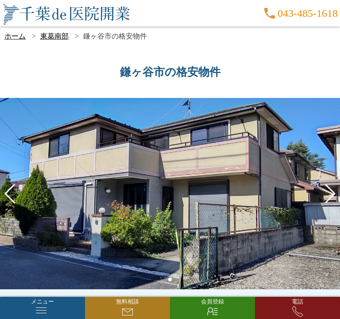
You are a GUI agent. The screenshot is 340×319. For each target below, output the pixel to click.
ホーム (15, 36)
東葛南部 (54, 36)
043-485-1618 (308, 13)
